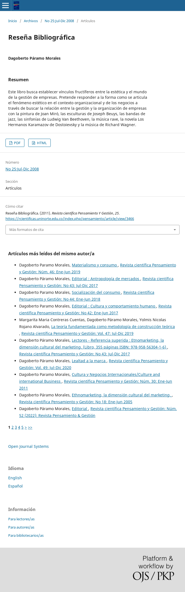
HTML (41, 142)
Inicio (12, 20)
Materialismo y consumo (95, 265)
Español (15, 486)
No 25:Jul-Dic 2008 (59, 20)
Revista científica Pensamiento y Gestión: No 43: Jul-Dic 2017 (74, 353)
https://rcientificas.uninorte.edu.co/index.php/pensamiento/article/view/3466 (69, 218)
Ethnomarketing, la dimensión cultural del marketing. (122, 394)
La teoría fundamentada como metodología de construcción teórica (113, 326)
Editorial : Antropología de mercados (106, 278)
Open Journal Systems (28, 446)
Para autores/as (21, 527)
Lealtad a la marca (89, 360)
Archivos (31, 20)
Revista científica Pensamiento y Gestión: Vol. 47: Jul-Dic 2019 (77, 333)
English (15, 477)
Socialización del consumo (96, 292)
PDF (17, 142)
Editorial (80, 408)
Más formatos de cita (26, 229)
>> (30, 427)
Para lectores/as (21, 518)
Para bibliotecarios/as (26, 535)
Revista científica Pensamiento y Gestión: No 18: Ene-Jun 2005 (75, 401)
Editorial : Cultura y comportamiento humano (114, 306)
